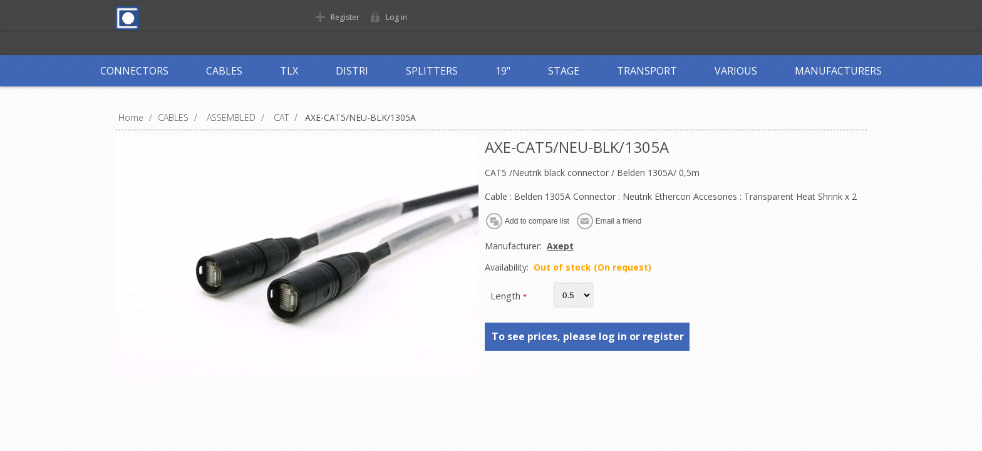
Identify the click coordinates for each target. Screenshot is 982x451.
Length (506, 295)
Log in (396, 17)
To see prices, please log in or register (588, 336)
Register (345, 17)
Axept (560, 246)
